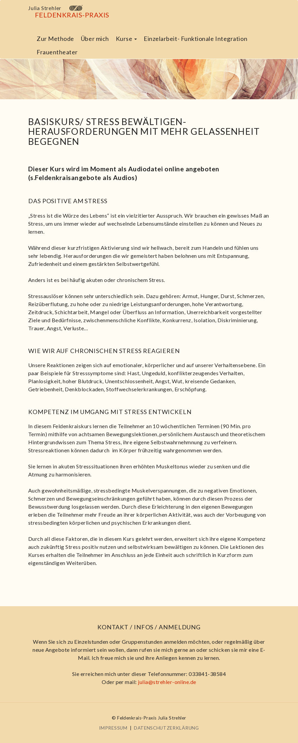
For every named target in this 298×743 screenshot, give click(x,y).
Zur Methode (55, 38)
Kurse (126, 38)
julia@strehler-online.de (167, 682)
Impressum (113, 728)
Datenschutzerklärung (166, 728)
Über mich (95, 38)
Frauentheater (57, 52)
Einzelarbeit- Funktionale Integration (195, 38)
